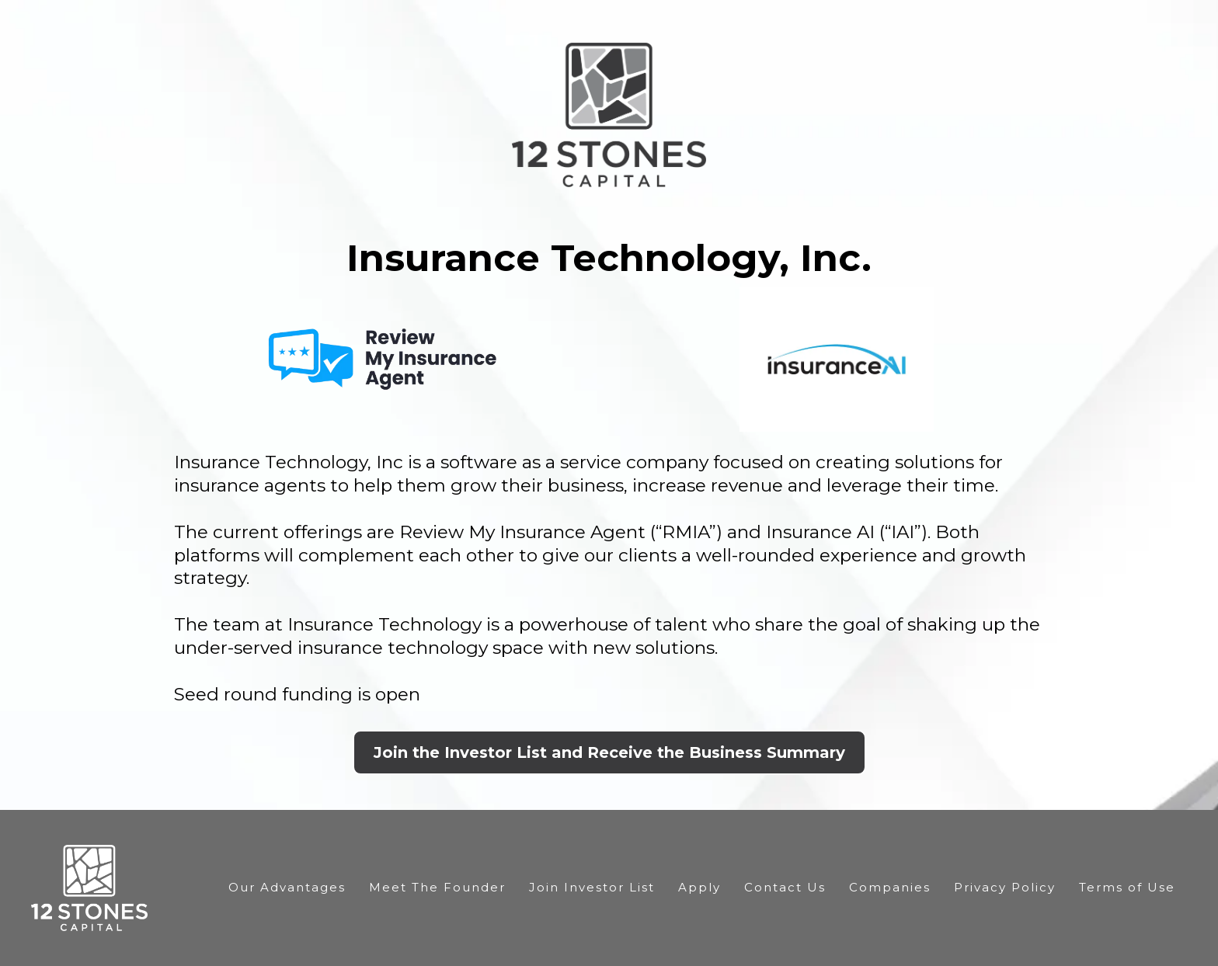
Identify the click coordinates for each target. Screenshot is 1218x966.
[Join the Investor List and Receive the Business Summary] (609, 752)
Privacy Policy (1005, 887)
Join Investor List (592, 887)
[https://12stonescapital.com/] (89, 887)
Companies (890, 887)
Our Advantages (287, 887)
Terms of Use (1127, 887)
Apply (699, 887)
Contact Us (785, 887)
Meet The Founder (437, 887)
